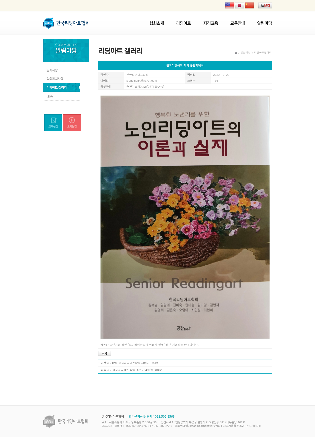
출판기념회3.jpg (137, 86)
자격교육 (210, 23)
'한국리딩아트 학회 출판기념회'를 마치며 (137, 370)
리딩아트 (183, 23)
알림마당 (264, 23)
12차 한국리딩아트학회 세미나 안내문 (135, 363)
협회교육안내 (237, 23)
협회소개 (156, 23)
